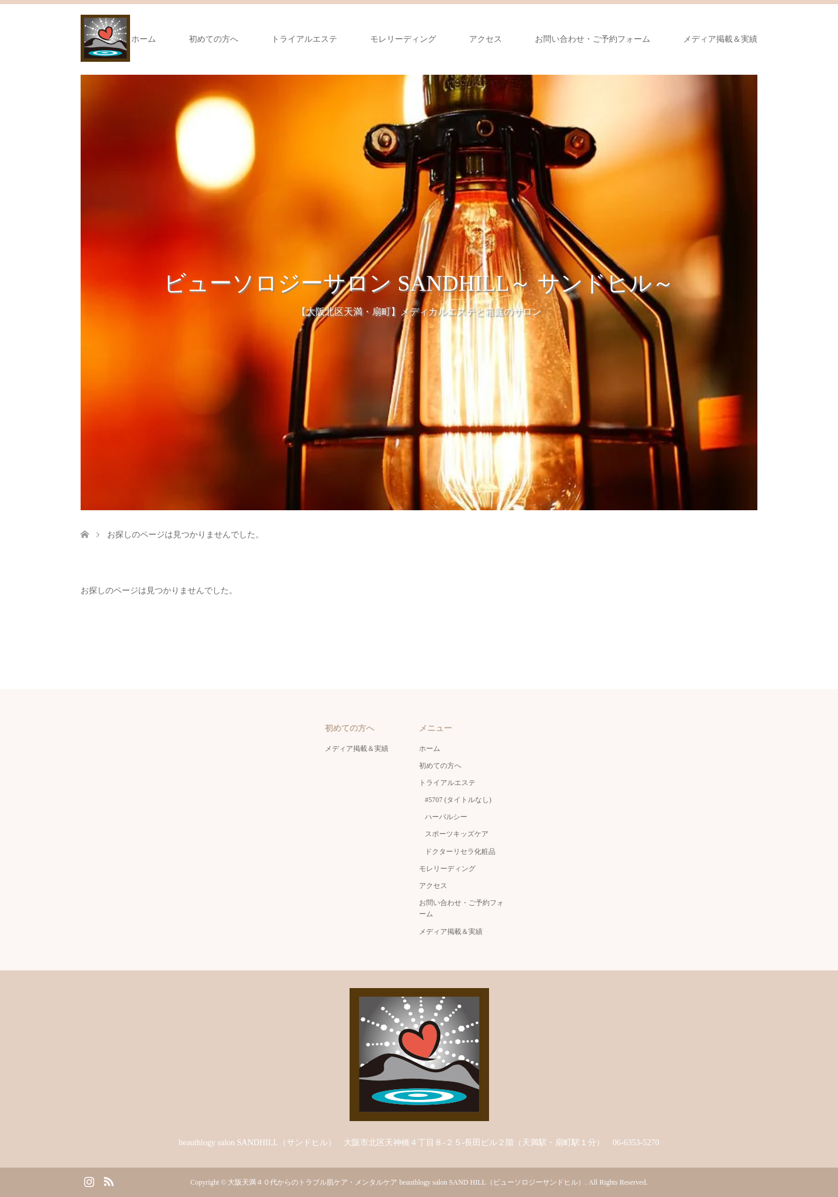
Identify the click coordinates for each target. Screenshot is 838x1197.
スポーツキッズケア (456, 834)
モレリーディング (403, 39)
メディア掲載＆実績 (720, 39)
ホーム (143, 39)
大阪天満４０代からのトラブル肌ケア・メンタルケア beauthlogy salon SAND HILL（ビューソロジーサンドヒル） (406, 1182)
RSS (108, 1180)
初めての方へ (213, 39)
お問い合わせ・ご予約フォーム (592, 39)
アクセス (485, 39)
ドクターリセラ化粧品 (460, 851)
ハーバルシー (446, 817)
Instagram (89, 1180)
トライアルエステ (304, 39)
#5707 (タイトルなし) (458, 800)
